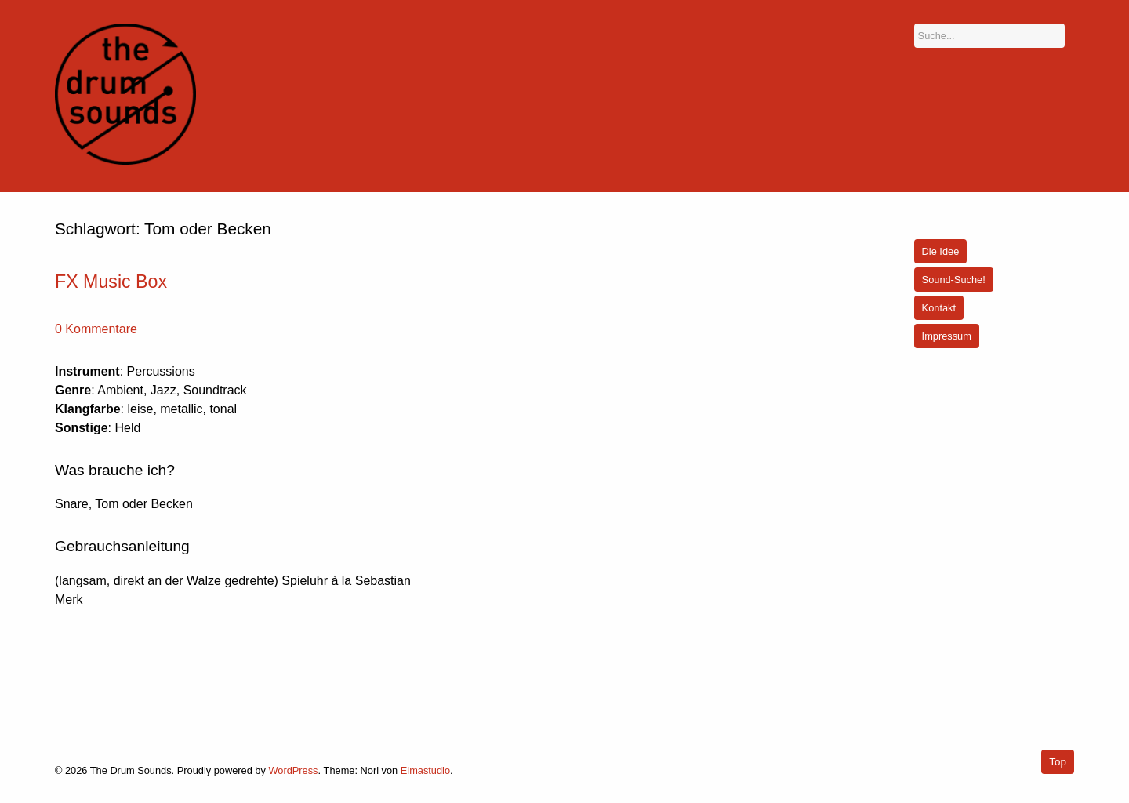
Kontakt (939, 308)
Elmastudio (425, 770)
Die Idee (941, 251)
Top (1057, 762)
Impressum (946, 336)
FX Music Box (111, 281)
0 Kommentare (96, 329)
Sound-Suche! (954, 279)
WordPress (293, 770)
